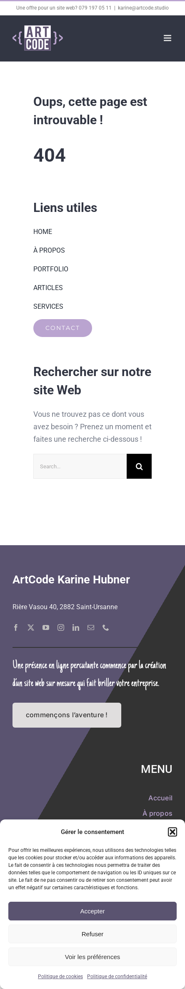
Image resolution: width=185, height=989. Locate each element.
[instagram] (61, 627)
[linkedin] (75, 627)
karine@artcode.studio (143, 8)
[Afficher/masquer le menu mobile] (168, 38)
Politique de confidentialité (117, 976)
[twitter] (31, 627)
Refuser (93, 933)
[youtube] (45, 627)
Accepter (92, 911)
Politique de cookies (60, 976)
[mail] (91, 627)
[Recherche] (139, 466)
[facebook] (15, 627)
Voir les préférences (92, 956)
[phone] (105, 627)
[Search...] (80, 466)
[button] (172, 832)
